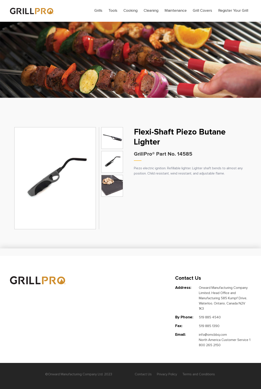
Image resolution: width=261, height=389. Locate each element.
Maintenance (176, 11)
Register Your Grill (233, 11)
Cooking (130, 11)
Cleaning (151, 11)
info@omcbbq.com (213, 334)
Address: (183, 288)
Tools (112, 11)
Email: (180, 335)
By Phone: (184, 317)
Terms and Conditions (198, 374)
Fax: (178, 326)
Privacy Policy (167, 374)
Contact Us (143, 374)
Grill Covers (202, 11)
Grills (98, 11)
